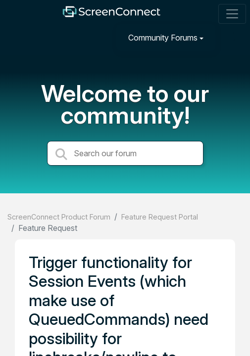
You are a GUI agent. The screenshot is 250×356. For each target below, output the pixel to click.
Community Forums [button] (163, 38)
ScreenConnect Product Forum (58, 217)
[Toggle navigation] (232, 14)
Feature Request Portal (159, 217)
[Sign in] (230, 37)
